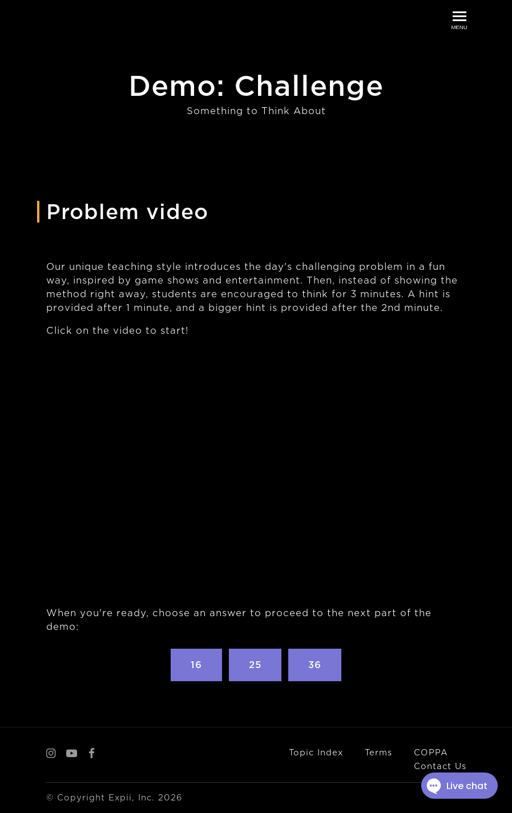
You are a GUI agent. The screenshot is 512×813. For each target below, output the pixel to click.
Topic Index (316, 752)
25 (255, 665)
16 (196, 665)
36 (314, 665)
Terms (378, 752)
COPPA (431, 752)
